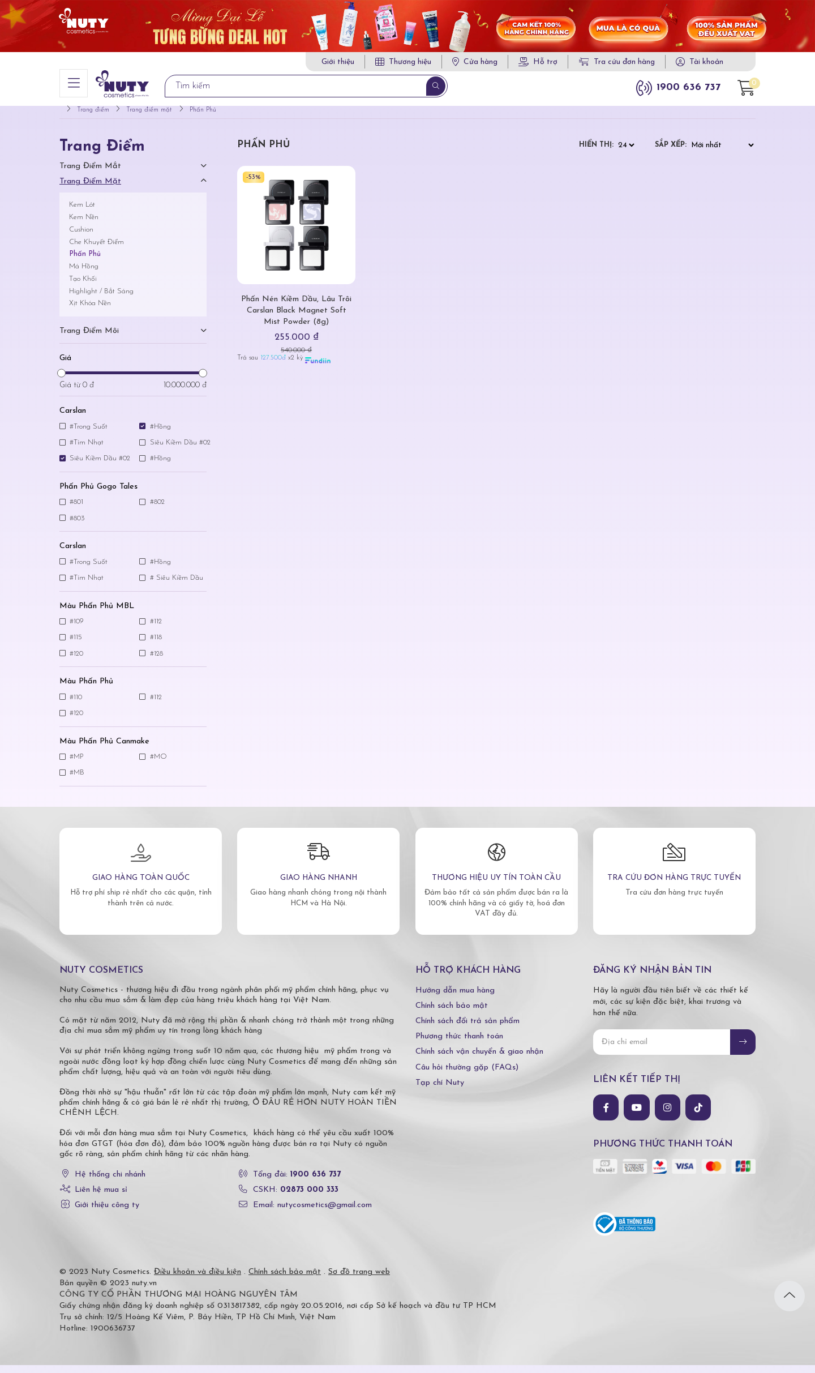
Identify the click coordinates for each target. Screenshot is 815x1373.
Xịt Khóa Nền (90, 311)
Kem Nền (83, 224)
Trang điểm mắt (90, 173)
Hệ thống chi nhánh (110, 1182)
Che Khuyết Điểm (96, 249)
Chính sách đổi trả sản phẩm (467, 1028)
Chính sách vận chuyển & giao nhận (479, 1059)
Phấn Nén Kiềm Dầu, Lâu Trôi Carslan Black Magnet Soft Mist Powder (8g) (296, 317)
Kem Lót (82, 212)
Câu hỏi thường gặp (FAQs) (466, 1075)
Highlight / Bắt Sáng (101, 298)
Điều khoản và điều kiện (197, 1280)
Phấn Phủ (85, 262)
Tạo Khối (83, 286)
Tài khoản (706, 62)
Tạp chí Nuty (439, 1090)
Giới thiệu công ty (107, 1213)
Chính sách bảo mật (451, 1013)
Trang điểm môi (89, 338)
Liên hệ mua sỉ (101, 1197)
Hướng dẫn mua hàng (455, 998)
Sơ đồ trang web (359, 1280)
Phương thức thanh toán (459, 1044)
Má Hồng (83, 273)
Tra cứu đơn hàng (617, 62)
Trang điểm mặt (90, 189)
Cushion (81, 237)
